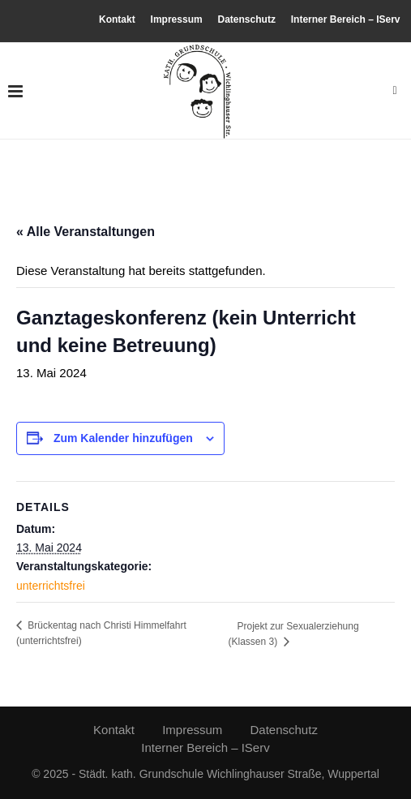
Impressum (177, 19)
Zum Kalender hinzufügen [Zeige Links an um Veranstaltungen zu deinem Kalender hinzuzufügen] (123, 438)
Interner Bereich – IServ (345, 19)
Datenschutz (247, 19)
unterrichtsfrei (50, 585)
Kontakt (117, 19)
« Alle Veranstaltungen (85, 231)
